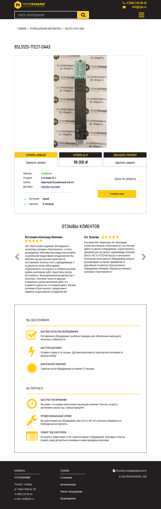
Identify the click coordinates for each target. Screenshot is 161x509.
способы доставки (50, 186)
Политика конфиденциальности (131, 470)
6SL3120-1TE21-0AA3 (74, 28)
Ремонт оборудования (71, 491)
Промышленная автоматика (45, 28)
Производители (68, 498)
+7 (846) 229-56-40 (136, 3)
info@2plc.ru (139, 7)
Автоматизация (68, 484)
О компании (66, 477)
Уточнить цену (117, 193)
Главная (21, 28)
